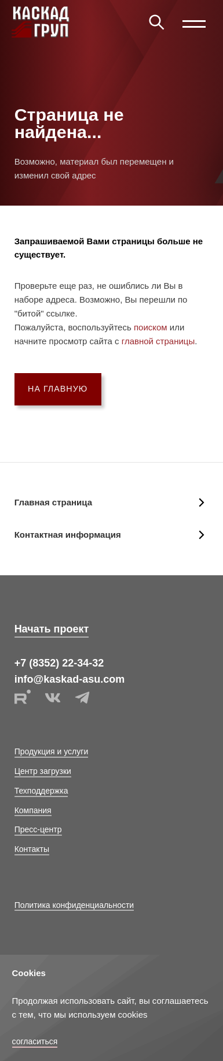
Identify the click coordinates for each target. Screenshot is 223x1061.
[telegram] (82, 703)
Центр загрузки (42, 771)
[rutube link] (23, 703)
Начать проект (51, 629)
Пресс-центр (38, 829)
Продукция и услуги (51, 751)
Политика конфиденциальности (74, 905)
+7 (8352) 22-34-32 (59, 663)
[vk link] (54, 703)
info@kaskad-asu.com (69, 679)
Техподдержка (41, 790)
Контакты (31, 849)
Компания (33, 810)
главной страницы (158, 341)
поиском (150, 327)
